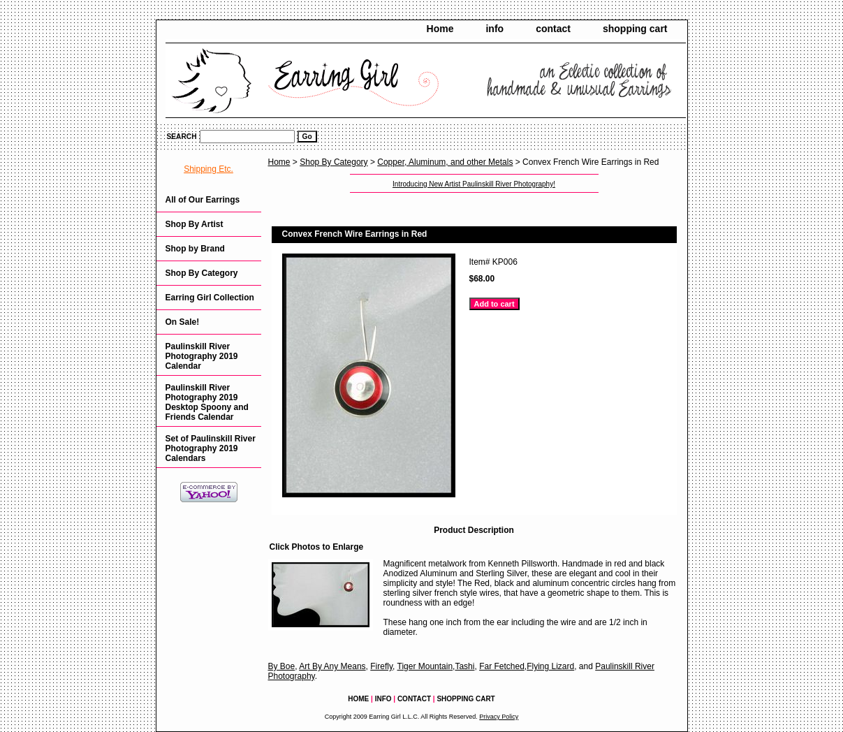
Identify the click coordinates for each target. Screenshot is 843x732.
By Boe (281, 666)
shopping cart (635, 28)
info (494, 28)
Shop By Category (333, 162)
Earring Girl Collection (210, 297)
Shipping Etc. (208, 169)
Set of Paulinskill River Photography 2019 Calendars (211, 448)
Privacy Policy (498, 716)
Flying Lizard (550, 666)
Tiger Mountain (425, 666)
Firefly (381, 666)
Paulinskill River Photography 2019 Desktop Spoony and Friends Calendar (207, 402)
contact (553, 28)
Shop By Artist (194, 224)
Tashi (464, 666)
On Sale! (183, 322)
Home (440, 28)
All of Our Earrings (203, 200)
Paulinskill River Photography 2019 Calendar (202, 356)
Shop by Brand (195, 249)
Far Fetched (502, 666)
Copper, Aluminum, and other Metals (445, 162)
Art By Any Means (332, 666)
